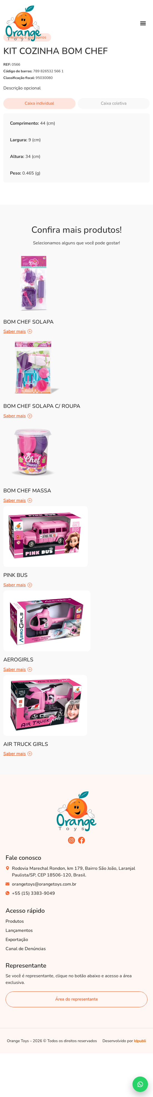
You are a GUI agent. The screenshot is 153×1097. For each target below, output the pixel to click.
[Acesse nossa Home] (23, 23)
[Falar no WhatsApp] (140, 1084)
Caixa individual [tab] (39, 103)
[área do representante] (76, 999)
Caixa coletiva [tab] (114, 103)
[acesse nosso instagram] (71, 840)
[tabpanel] (76, 153)
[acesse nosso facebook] (81, 840)
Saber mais (17, 331)
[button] (142, 23)
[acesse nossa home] (76, 811)
